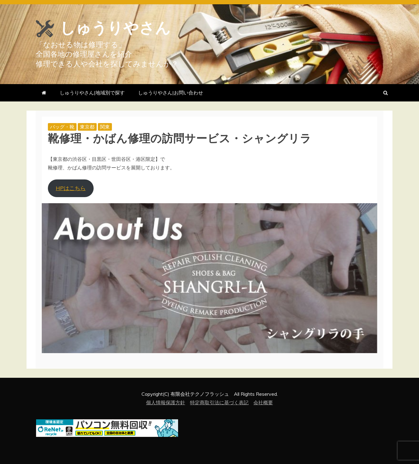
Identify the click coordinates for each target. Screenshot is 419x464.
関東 (105, 127)
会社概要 (263, 402)
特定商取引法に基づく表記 (219, 402)
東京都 (87, 127)
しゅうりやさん (115, 28)
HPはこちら (71, 188)
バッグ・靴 (62, 127)
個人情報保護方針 (165, 402)
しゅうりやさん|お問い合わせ (170, 93)
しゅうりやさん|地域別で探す (92, 93)
